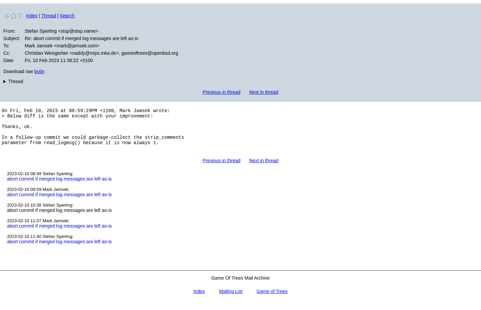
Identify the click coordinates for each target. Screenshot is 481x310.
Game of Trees (272, 299)
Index (31, 15)
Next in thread (263, 92)
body (39, 71)
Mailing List (231, 299)
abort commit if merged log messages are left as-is (59, 187)
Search (67, 15)
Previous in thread (221, 92)
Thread (48, 15)
